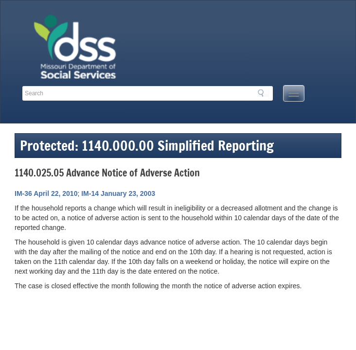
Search (263, 93)
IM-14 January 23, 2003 (118, 193)
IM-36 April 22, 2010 (46, 193)
